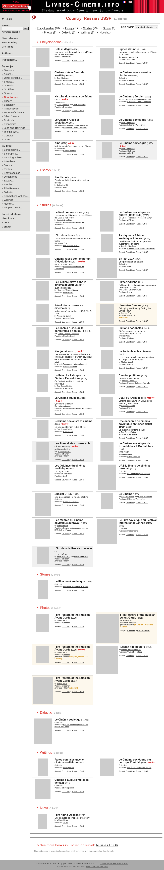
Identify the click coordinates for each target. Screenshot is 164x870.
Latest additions (11, 214)
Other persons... (13, 77)
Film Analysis (11, 108)
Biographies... (11, 153)
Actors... (8, 73)
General (8, 135)
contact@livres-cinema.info (114, 863)
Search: (6, 25)
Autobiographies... (14, 157)
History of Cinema (14, 112)
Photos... (9, 169)
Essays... (9, 180)
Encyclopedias (12, 172)
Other (7, 139)
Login (7, 18)
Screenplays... (12, 149)
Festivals (9, 120)
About (5, 222)
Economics (10, 124)
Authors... (8, 53)
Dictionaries (10, 176)
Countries (66, 60)
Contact (6, 226)
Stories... (9, 165)
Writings (8, 199)
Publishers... (9, 59)
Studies (87, 28)
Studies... (9, 184)
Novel (103, 32)
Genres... (9, 93)
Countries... (11, 97)
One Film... (10, 85)
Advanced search (10, 32)
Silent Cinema (12, 116)
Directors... (10, 70)
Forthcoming (9, 42)
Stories (107, 28)
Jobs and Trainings (14, 127)
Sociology (9, 104)
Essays (69, 28)
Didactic (8, 192)
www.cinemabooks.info (97, 866)
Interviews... (10, 161)
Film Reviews (11, 188)
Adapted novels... (13, 207)
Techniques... (11, 131)
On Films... (10, 89)
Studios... (9, 81)
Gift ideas (7, 46)
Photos (48, 32)
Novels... (9, 203)
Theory (8, 100)
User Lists (8, 218)
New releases (10, 38)
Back (34, 18)
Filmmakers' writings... (16, 196)
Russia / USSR (107, 845)
